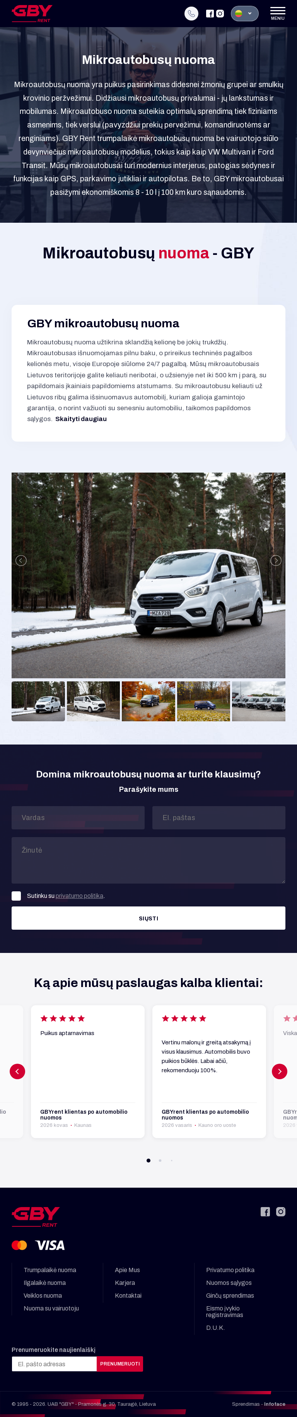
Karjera (125, 1282)
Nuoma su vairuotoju (51, 1308)
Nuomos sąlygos (229, 1282)
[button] (148, 1160)
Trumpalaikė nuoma (50, 1270)
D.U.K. (215, 1327)
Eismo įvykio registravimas (224, 1311)
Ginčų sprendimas (230, 1295)
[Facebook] (210, 13)
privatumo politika (79, 896)
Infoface (274, 1404)
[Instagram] (220, 13)
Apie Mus (127, 1270)
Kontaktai (128, 1295)
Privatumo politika (230, 1270)
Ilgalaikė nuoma (45, 1282)
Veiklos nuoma (43, 1295)
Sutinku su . (58, 896)
